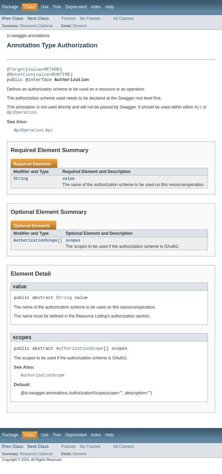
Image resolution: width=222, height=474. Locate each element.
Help (109, 6)
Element (79, 26)
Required (27, 26)
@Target (16, 70)
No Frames (90, 18)
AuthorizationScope (35, 245)
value (34, 70)
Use (45, 6)
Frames (68, 18)
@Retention (20, 76)
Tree (56, 6)
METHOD (52, 70)
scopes (73, 245)
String (20, 183)
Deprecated (76, 6)
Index (96, 6)
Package (10, 6)
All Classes (123, 18)
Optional (45, 26)
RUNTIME (61, 76)
